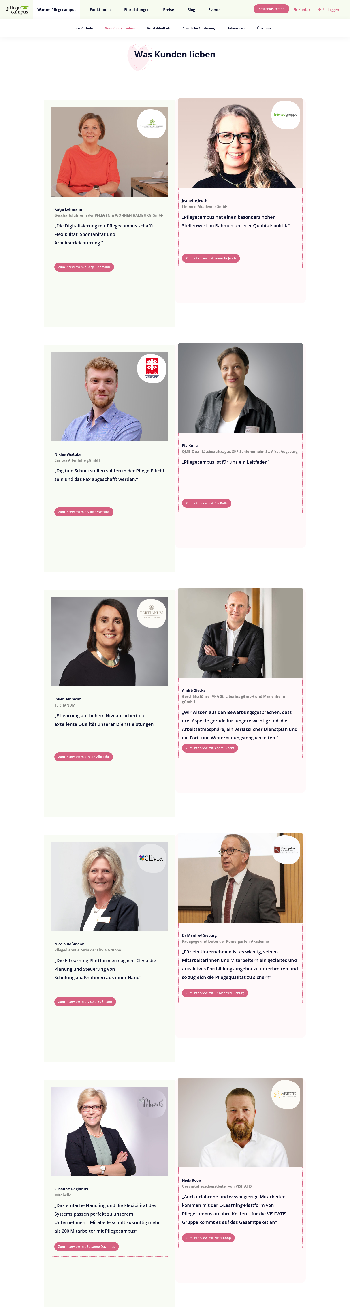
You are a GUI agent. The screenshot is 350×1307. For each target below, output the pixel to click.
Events (214, 9)
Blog (191, 9)
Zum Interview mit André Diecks (210, 748)
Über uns (264, 28)
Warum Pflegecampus (56, 9)
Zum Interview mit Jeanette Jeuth (211, 258)
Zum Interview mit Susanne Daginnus (86, 1246)
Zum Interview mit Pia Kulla (207, 503)
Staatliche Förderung (199, 28)
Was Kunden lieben (120, 28)
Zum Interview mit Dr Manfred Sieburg (215, 993)
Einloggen (330, 9)
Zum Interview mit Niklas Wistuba (84, 512)
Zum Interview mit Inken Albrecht (83, 757)
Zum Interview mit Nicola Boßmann (85, 1001)
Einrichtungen (137, 9)
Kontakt (305, 9)
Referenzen (236, 28)
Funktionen (100, 9)
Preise (168, 9)
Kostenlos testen (271, 9)
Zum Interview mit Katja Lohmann (84, 267)
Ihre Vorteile (83, 28)
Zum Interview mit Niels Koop (208, 1238)
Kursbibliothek (158, 28)
